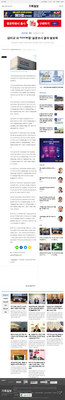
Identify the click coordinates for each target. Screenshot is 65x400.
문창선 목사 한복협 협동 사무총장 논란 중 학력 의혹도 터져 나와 (54, 308)
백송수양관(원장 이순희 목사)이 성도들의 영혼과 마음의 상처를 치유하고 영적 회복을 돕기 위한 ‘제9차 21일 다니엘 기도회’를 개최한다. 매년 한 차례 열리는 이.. (37, 374)
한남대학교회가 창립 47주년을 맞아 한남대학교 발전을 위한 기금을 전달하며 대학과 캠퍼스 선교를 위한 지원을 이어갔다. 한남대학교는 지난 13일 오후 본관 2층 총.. (37, 316)
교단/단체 (24, 33)
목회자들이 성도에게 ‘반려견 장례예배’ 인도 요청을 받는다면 (46, 129)
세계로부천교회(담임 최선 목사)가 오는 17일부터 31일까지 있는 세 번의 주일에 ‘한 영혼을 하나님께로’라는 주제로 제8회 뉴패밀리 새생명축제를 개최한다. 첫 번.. (19, 370)
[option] (46, 234)
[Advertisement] (51, 59)
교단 (30, 33)
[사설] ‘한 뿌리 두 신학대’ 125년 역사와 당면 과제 (46, 115)
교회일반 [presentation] (5, 298)
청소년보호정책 (47, 393)
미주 (54, 1)
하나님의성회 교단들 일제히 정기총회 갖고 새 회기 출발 (46, 106)
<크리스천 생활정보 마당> (30, 286)
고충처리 (55, 393)
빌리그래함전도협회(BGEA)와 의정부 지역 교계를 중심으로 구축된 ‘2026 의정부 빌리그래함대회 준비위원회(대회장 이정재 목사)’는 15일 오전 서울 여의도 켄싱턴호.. (55, 342)
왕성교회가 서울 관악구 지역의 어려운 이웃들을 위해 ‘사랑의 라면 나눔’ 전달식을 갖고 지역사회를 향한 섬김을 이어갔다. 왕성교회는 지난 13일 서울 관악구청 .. (19, 314)
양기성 (41, 220)
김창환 (41, 181)
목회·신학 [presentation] (5, 309)
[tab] (5, 298)
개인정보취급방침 (39, 393)
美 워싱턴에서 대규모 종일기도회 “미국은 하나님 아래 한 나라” (46, 97)
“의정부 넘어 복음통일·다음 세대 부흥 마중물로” (55, 335)
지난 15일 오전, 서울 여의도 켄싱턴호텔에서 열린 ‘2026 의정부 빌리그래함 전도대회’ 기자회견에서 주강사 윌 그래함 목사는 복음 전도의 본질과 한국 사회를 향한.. (37, 344)
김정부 (41, 172)
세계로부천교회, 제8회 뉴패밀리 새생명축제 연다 (19, 364)
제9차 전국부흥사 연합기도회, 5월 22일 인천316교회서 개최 (46, 120)
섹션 (4, 2)
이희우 (41, 210)
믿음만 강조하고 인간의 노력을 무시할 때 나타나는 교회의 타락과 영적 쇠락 (47, 199)
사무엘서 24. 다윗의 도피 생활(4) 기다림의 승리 (48, 208)
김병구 (41, 202)
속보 (41, 87)
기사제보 (32, 393)
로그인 (62, 1)
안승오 (41, 191)
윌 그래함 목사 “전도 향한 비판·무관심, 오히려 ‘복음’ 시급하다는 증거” (37, 336)
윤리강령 (16, 395)
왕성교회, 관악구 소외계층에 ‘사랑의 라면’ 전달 (18, 308)
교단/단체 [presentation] (5, 302)
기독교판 (45, 1)
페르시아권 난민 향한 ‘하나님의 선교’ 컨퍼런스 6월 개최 (19, 336)
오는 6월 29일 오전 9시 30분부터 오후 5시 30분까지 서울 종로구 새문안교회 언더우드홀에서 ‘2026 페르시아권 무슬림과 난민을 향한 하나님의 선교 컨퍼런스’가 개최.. (19, 344)
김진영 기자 (9, 49)
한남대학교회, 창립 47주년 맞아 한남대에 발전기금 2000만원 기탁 (36, 308)
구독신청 (58, 1)
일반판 (50, 1)
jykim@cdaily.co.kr (16, 49)
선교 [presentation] (5, 305)
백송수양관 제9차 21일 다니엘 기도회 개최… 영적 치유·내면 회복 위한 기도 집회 (37, 365)
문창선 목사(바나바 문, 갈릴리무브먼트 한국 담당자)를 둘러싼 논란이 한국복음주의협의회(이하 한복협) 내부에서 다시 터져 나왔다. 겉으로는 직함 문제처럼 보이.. (55, 316)
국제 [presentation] (5, 312)
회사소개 (15, 393)
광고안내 (21, 393)
